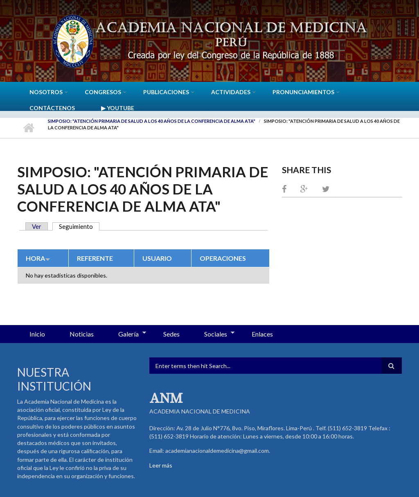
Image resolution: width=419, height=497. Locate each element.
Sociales (213, 334)
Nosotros (46, 91)
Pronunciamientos (303, 91)
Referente (95, 258)
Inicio (28, 127)
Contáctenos (52, 107)
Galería (126, 334)
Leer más (160, 465)
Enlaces (262, 334)
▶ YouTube (117, 107)
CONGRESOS (103, 91)
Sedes (171, 334)
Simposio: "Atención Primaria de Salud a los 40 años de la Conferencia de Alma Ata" (151, 121)
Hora (38, 258)
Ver (36, 226)
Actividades (230, 91)
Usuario (157, 258)
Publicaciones (166, 91)
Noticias (82, 334)
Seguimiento (79, 226)
